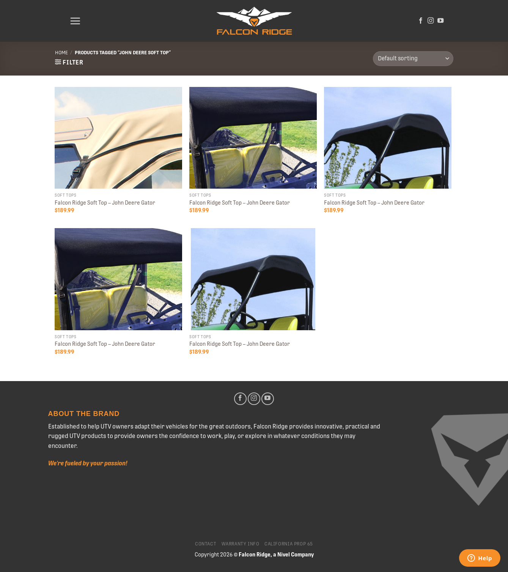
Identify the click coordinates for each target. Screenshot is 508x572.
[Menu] (75, 21)
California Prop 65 (288, 544)
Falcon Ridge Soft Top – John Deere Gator (105, 203)
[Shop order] (413, 58)
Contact (205, 544)
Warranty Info (241, 544)
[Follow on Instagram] (431, 20)
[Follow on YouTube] (440, 20)
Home (61, 52)
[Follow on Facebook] (421, 20)
